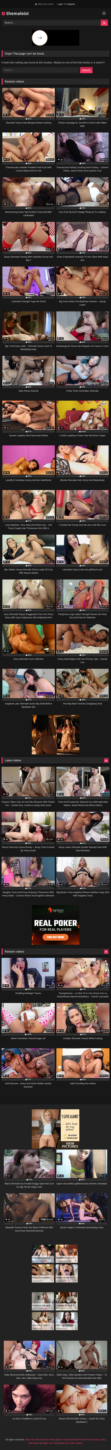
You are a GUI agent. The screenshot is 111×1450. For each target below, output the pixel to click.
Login (60, 4)
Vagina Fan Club (49, 1443)
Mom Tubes (49, 1439)
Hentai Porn (77, 1439)
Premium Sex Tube (94, 1439)
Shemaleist (15, 13)
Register (71, 4)
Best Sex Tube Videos (71, 1443)
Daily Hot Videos (33, 1439)
